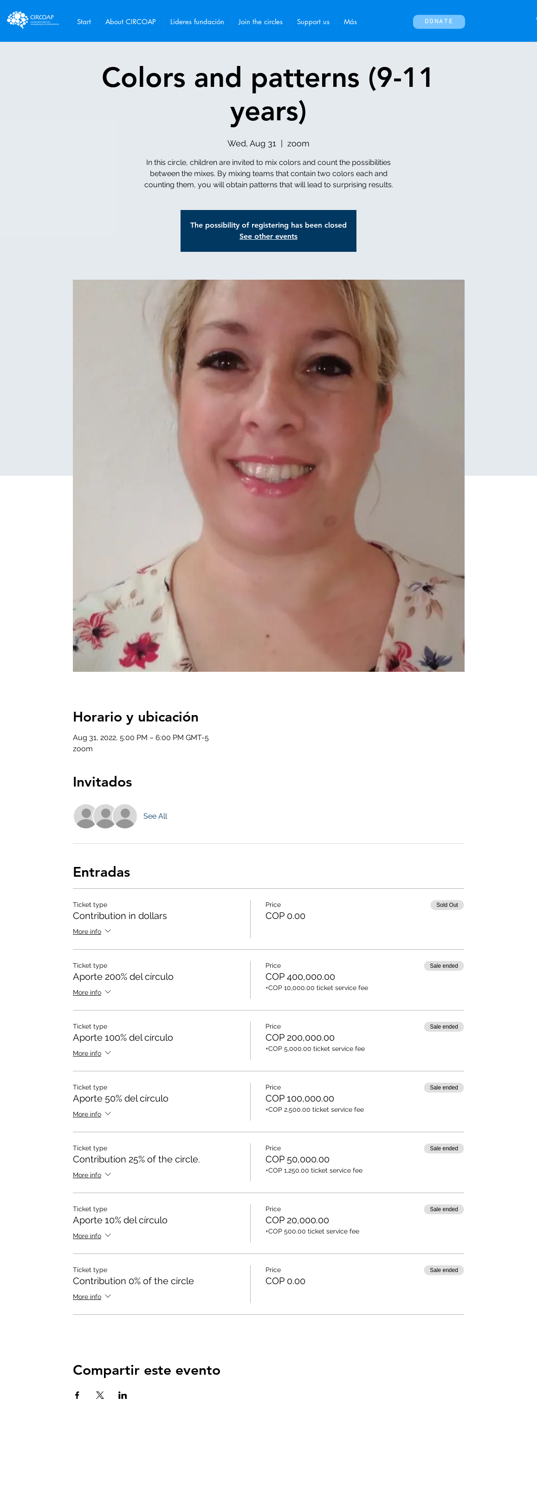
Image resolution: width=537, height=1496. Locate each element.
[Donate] (439, 22)
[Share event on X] (100, 1395)
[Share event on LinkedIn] (122, 1395)
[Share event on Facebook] (77, 1395)
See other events (268, 236)
